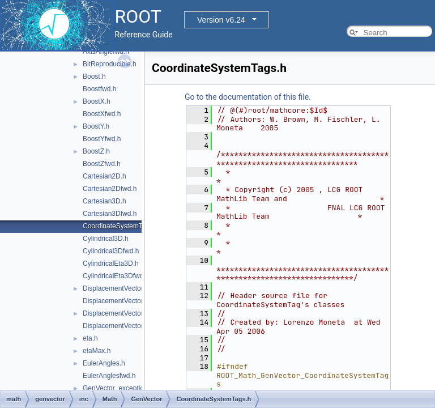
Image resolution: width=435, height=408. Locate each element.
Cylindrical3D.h (106, 239)
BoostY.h (96, 126)
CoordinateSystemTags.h (121, 226)
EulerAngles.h (104, 363)
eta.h (90, 338)
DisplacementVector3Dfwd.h (125, 326)
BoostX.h (96, 101)
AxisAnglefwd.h (106, 52)
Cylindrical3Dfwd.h (111, 251)
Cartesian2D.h (104, 176)
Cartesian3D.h (104, 201)
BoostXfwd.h (102, 114)
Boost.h (94, 76)
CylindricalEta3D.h (111, 263)
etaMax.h (96, 351)
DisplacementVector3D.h (120, 313)
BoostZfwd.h (102, 164)
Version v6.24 (221, 19)
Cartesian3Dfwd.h (110, 214)
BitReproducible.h (110, 64)
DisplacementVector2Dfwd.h (125, 301)
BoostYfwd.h (102, 139)
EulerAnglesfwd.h (109, 376)
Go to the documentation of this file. (248, 96)
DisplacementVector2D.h (120, 288)
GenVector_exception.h (118, 388)
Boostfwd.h (99, 89)
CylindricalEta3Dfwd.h (116, 276)
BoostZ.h (96, 151)
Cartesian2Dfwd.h (110, 189)
